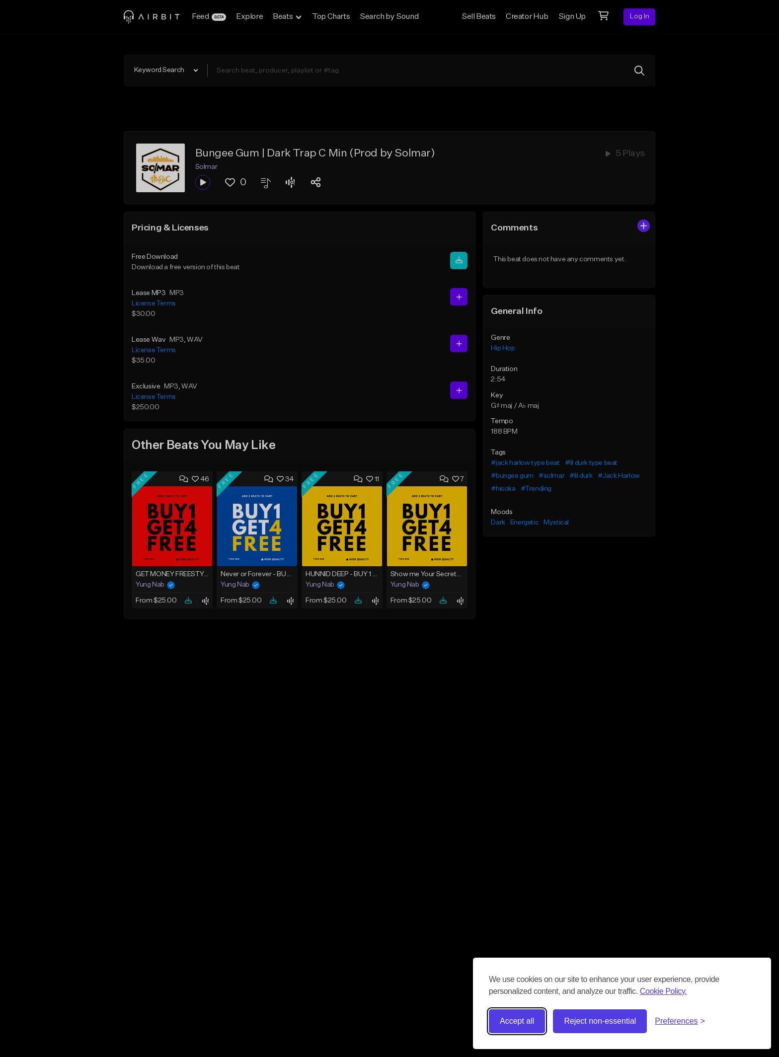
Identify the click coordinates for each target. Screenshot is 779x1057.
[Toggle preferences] (680, 1021)
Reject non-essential (600, 1021)
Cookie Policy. (663, 991)
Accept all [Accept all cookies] (517, 1021)
